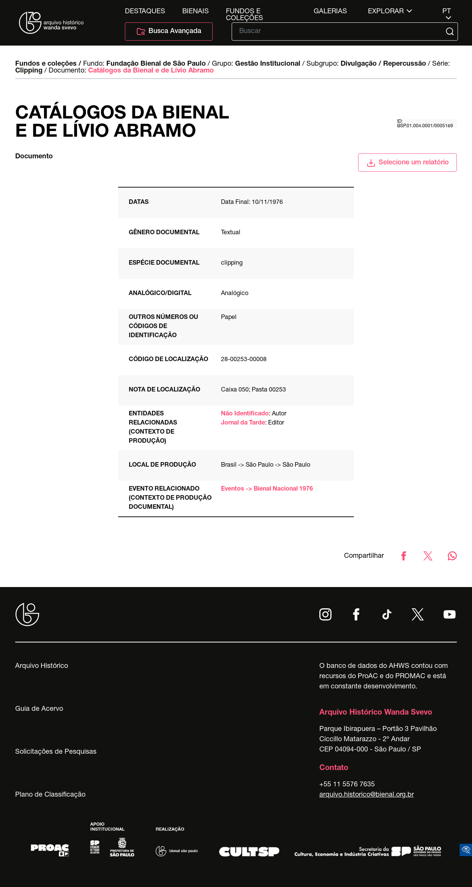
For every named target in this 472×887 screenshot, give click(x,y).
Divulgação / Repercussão (383, 64)
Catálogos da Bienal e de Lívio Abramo (151, 71)
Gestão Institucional (267, 64)
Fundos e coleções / (48, 64)
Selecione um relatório (407, 162)
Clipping (29, 71)
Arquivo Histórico (41, 666)
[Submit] (450, 31)
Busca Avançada (168, 31)
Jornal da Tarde (243, 423)
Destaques (145, 11)
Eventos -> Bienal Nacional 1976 (267, 489)
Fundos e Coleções (244, 11)
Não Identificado (245, 414)
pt (446, 11)
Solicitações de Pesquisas (55, 752)
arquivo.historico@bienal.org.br (366, 795)
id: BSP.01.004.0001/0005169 (425, 123)
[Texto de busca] (339, 31)
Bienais (195, 11)
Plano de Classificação (50, 795)
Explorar (386, 11)
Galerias (330, 11)
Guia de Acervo (39, 709)
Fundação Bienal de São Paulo (156, 64)
